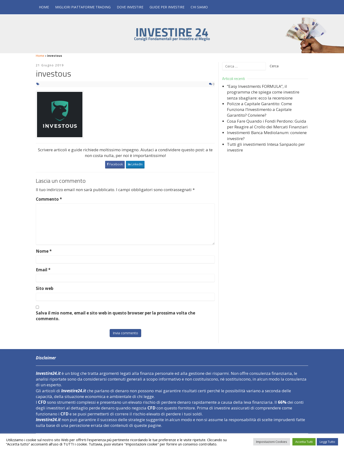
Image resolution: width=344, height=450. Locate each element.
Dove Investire (130, 7)
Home (44, 7)
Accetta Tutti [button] (304, 442)
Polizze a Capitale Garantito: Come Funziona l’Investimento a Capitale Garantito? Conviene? (259, 109)
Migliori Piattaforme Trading (83, 7)
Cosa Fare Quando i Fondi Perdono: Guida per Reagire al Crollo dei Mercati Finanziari (267, 124)
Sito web (44, 288)
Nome (44, 251)
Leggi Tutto (327, 442)
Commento (49, 199)
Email (43, 269)
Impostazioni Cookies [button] (271, 442)
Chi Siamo (199, 7)
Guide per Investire (167, 7)
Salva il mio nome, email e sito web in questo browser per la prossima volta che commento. (115, 315)
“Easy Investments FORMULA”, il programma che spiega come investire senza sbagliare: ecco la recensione (263, 92)
